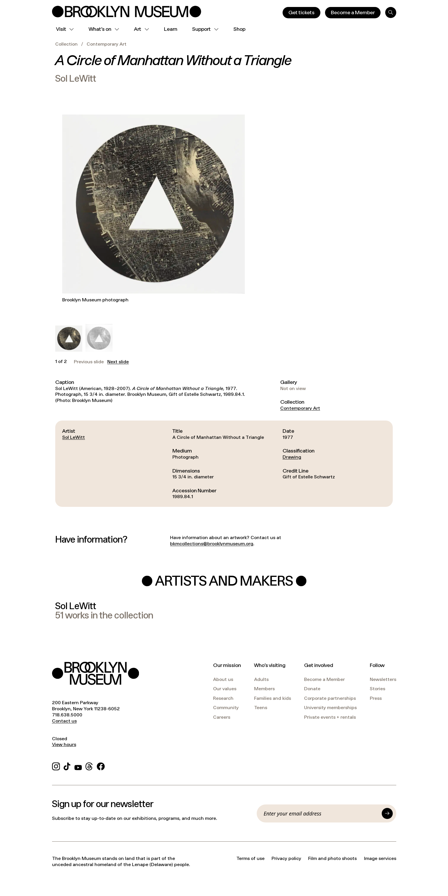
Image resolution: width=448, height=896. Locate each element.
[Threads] (89, 765)
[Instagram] (56, 765)
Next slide (118, 362)
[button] (68, 339)
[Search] (390, 12)
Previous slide (89, 362)
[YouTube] (78, 765)
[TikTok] (67, 765)
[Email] (321, 813)
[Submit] (387, 813)
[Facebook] (101, 765)
